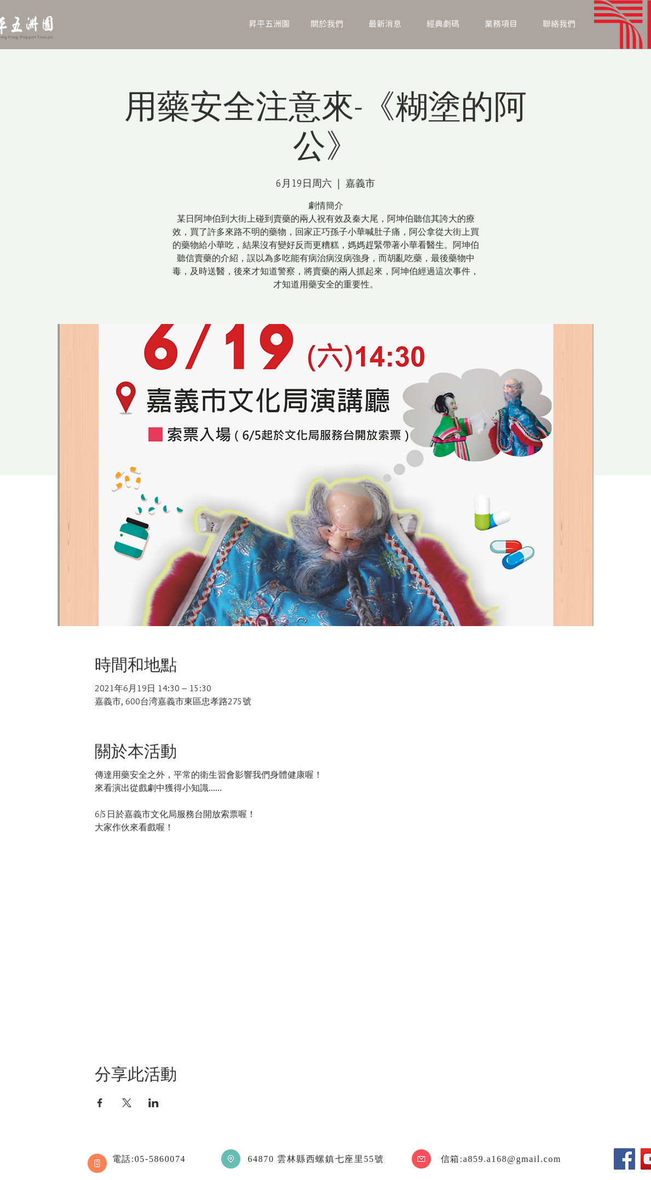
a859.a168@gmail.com (512, 1159)
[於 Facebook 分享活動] (100, 1102)
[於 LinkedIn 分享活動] (153, 1102)
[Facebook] (624, 1159)
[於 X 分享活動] (127, 1102)
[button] (327, 24)
